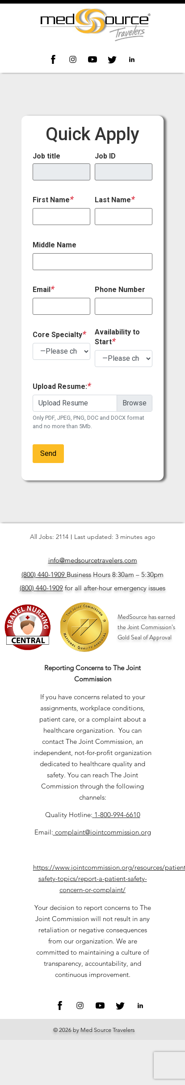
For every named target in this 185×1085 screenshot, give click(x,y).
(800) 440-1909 (43, 574)
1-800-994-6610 (117, 814)
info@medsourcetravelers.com (92, 560)
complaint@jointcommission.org (103, 832)
